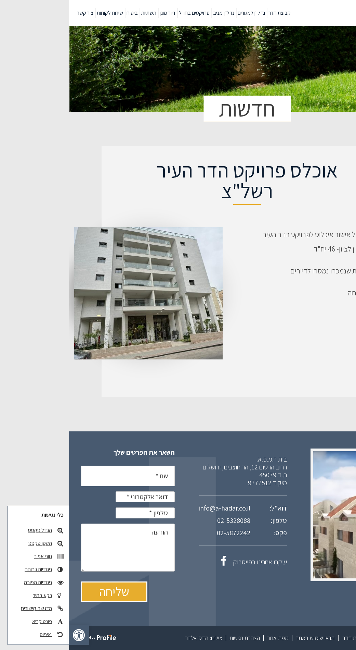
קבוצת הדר (210, 12)
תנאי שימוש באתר (246, 638)
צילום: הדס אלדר (134, 638)
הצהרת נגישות (175, 638)
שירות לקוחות (41, 12)
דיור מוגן (98, 12)
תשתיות (79, 12)
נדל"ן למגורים (182, 12)
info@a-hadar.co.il (155, 508)
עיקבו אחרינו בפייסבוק (185, 561)
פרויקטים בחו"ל (125, 12)
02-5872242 (164, 532)
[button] (10, 635)
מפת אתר (209, 638)
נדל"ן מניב (154, 12)
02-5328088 (164, 520)
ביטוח (63, 12)
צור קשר (16, 12)
